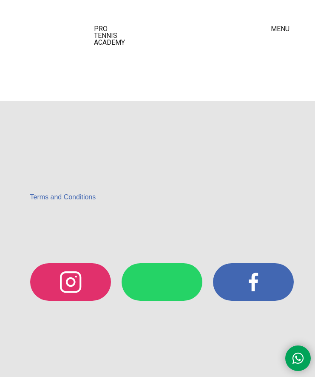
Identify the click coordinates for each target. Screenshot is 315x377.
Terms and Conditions (63, 197)
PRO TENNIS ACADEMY (109, 35)
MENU (280, 29)
